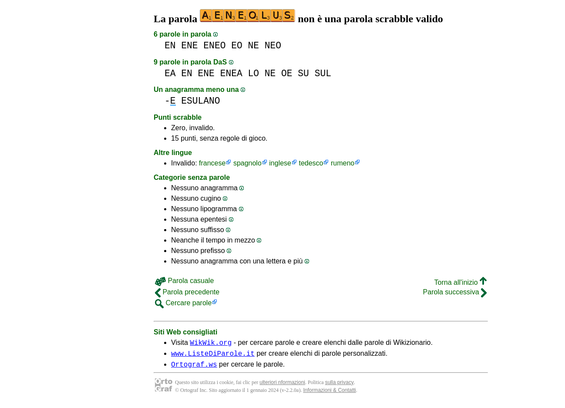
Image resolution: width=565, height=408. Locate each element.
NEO (273, 45)
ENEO (214, 45)
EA (170, 73)
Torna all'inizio (460, 282)
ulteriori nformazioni (282, 386)
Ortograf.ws (194, 368)
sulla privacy (339, 386)
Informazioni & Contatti (329, 394)
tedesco (311, 163)
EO (236, 45)
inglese (280, 163)
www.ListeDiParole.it (213, 356)
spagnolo (247, 163)
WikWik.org (211, 343)
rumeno (342, 163)
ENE (189, 45)
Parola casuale (184, 280)
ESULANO (200, 100)
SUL (323, 73)
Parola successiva (455, 292)
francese (212, 163)
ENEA (231, 73)
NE (253, 45)
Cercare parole (183, 303)
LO (253, 73)
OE (287, 73)
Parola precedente (187, 292)
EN (170, 45)
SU (303, 73)
